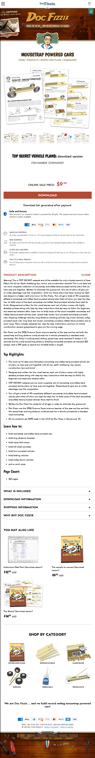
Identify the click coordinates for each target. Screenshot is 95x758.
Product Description (20, 275)
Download (47, 195)
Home (21, 60)
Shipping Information (21, 507)
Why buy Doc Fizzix (18, 515)
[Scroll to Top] (54, 745)
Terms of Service (66, 727)
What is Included (17, 491)
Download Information (22, 499)
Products (33, 60)
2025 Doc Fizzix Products (33, 727)
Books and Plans (51, 60)
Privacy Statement (51, 727)
